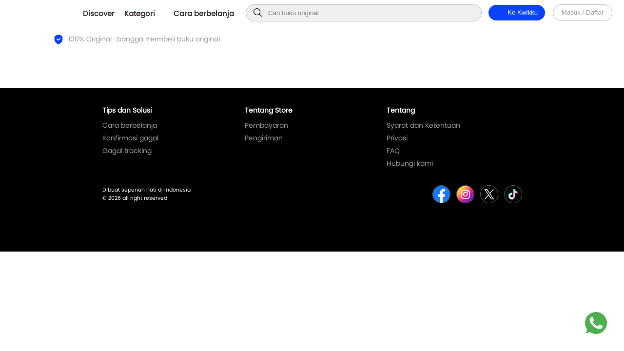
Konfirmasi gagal (130, 138)
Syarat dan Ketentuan (423, 125)
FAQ (393, 151)
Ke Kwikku (517, 12)
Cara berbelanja (129, 125)
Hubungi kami (410, 163)
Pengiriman (264, 138)
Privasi (397, 138)
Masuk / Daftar (583, 12)
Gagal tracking (127, 151)
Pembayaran (266, 125)
